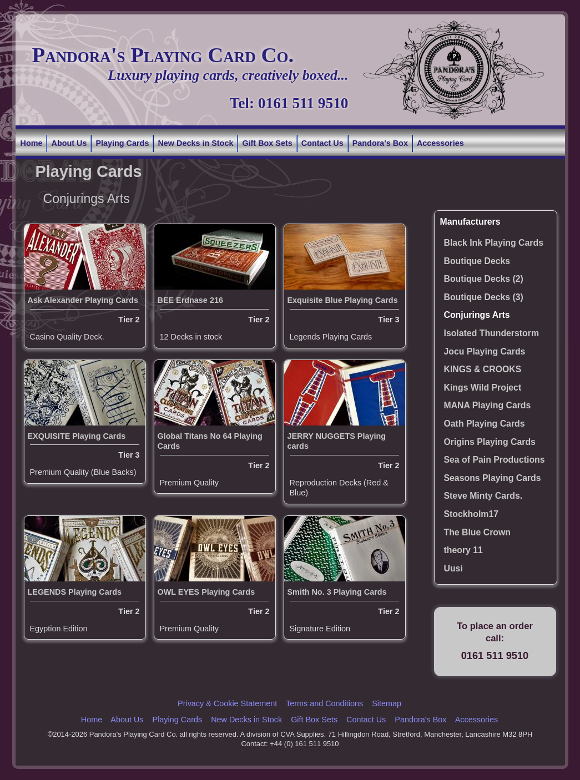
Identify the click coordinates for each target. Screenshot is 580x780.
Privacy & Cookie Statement (227, 703)
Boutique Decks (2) (483, 278)
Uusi (453, 568)
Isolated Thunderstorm (491, 333)
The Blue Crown (477, 532)
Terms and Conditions (324, 703)
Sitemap (386, 703)
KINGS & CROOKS (483, 369)
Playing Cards (122, 143)
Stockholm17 (471, 514)
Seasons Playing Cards (492, 478)
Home (32, 143)
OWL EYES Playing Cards (206, 591)
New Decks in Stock (195, 143)
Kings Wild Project (483, 387)
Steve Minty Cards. (483, 495)
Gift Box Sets (267, 143)
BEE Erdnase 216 (190, 300)
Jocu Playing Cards (485, 351)
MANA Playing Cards (487, 405)
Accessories (440, 143)
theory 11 (463, 550)
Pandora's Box (380, 143)
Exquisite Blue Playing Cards (343, 300)
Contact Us (322, 143)
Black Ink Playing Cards (493, 242)
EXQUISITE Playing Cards (77, 436)
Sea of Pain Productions (494, 459)
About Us (69, 143)
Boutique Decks (477, 261)
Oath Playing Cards (484, 423)
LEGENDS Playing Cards (75, 591)
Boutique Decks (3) (483, 297)
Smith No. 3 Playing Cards (337, 591)
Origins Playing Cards (490, 442)
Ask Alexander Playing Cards (83, 300)
